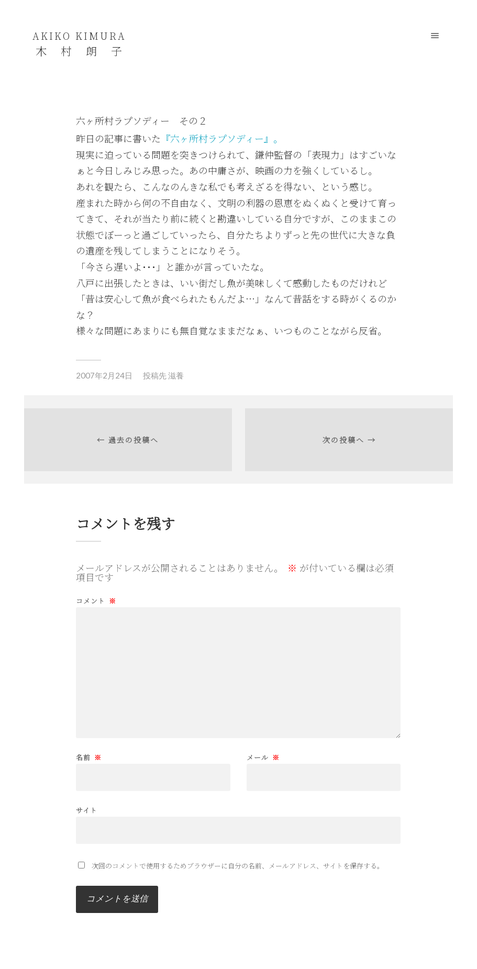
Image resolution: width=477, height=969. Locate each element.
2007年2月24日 (104, 375)
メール (263, 757)
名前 (89, 757)
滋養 (176, 375)
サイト (86, 809)
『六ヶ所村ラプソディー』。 (222, 138)
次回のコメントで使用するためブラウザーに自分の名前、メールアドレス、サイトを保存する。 (238, 866)
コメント (96, 600)
